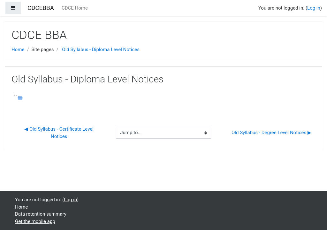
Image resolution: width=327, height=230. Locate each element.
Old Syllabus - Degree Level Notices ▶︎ (271, 132)
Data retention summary (40, 214)
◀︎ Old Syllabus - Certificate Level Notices (59, 132)
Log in (313, 8)
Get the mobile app (35, 221)
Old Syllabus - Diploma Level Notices (101, 49)
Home (17, 49)
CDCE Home (75, 8)
